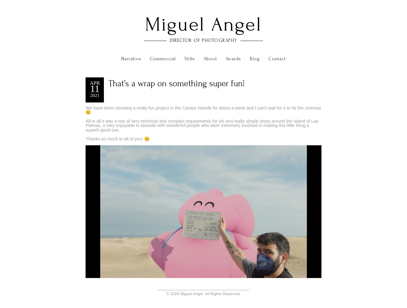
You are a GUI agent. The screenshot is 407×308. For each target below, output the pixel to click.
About (210, 58)
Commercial (163, 58)
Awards (233, 58)
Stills (189, 58)
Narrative (131, 58)
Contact (277, 58)
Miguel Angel (203, 24)
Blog (255, 58)
